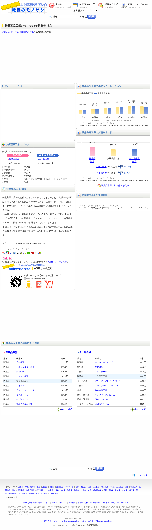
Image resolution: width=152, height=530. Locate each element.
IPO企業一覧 (95, 503)
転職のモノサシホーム (60, 5)
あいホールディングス (105, 362)
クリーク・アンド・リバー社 (108, 381)
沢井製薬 (20, 362)
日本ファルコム (102, 399)
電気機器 (20, 490)
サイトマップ (126, 503)
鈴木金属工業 (101, 390)
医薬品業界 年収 (27, 32)
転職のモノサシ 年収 (10, 32)
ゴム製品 (104, 487)
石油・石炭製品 (93, 487)
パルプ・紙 (69, 487)
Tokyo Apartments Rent (103, 521)
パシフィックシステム (105, 395)
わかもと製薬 (22, 376)
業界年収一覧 (84, 5)
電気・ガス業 (60, 490)
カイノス (20, 385)
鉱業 (38, 487)
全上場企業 (44, 159)
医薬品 (83, 487)
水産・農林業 (30, 487)
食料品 (51, 487)
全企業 (20, 487)
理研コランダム (102, 404)
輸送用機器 (30, 490)
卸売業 (117, 490)
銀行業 (131, 490)
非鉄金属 (133, 487)
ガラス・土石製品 (116, 487)
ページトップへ (140, 475)
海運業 (76, 490)
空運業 (83, 490)
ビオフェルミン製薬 (25, 367)
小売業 (124, 490)
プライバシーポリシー (110, 503)
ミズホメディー (23, 395)
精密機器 (39, 490)
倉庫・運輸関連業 (94, 490)
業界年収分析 (109, 5)
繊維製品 (59, 487)
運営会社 (72, 503)
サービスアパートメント (50, 521)
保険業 (24, 493)
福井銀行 (99, 367)
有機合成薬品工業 (24, 404)
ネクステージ (101, 371)
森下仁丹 (20, 371)
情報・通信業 (108, 490)
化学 (77, 487)
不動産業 (44, 493)
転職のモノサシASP (135, 5)
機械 (13, 490)
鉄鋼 (126, 487)
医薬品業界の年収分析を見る (115, 185)
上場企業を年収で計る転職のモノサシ (35, 503)
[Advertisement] (54, 58)
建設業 (44, 487)
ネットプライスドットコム (107, 385)
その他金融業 (34, 493)
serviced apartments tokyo (70, 521)
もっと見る (66, 409)
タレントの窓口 (87, 521)
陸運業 (69, 490)
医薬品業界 (14, 159)
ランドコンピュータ (25, 390)
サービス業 (54, 493)
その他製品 (49, 490)
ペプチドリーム (23, 399)
